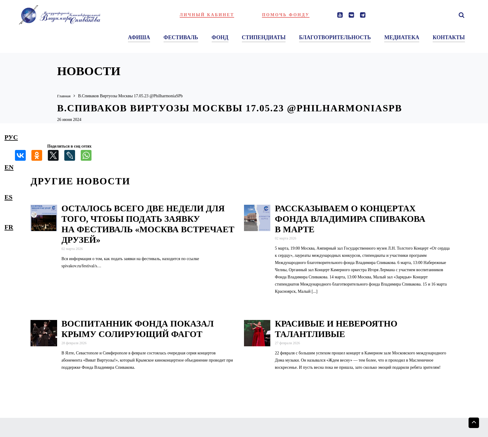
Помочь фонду (285, 15)
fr (8, 227)
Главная (64, 96)
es (8, 197)
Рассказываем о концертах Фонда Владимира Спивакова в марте (350, 219)
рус (11, 137)
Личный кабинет (207, 15)
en (8, 167)
